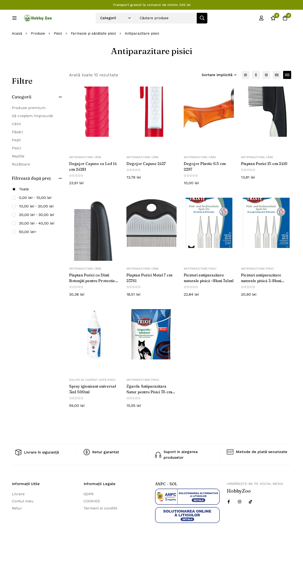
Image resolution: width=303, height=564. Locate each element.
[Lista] (245, 91)
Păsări (17, 147)
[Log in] (261, 19)
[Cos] (285, 19)
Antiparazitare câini (85, 173)
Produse (38, 49)
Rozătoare (21, 180)
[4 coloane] (277, 91)
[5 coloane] (287, 91)
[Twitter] (250, 517)
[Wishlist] (273, 19)
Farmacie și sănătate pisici (93, 49)
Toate (24, 204)
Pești (16, 155)
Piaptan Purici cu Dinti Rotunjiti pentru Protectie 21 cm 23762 (92, 296)
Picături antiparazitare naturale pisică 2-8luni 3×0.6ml (261, 296)
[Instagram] (239, 517)
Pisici (58, 49)
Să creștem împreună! (32, 131)
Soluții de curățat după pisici (92, 395)
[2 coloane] (256, 91)
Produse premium (28, 123)
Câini (16, 139)
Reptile (18, 172)
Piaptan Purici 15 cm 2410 (264, 179)
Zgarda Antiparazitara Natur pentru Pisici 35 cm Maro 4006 (149, 408)
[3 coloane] (266, 91)
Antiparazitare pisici (200, 284)
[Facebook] (229, 517)
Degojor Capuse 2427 (146, 179)
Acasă (17, 49)
